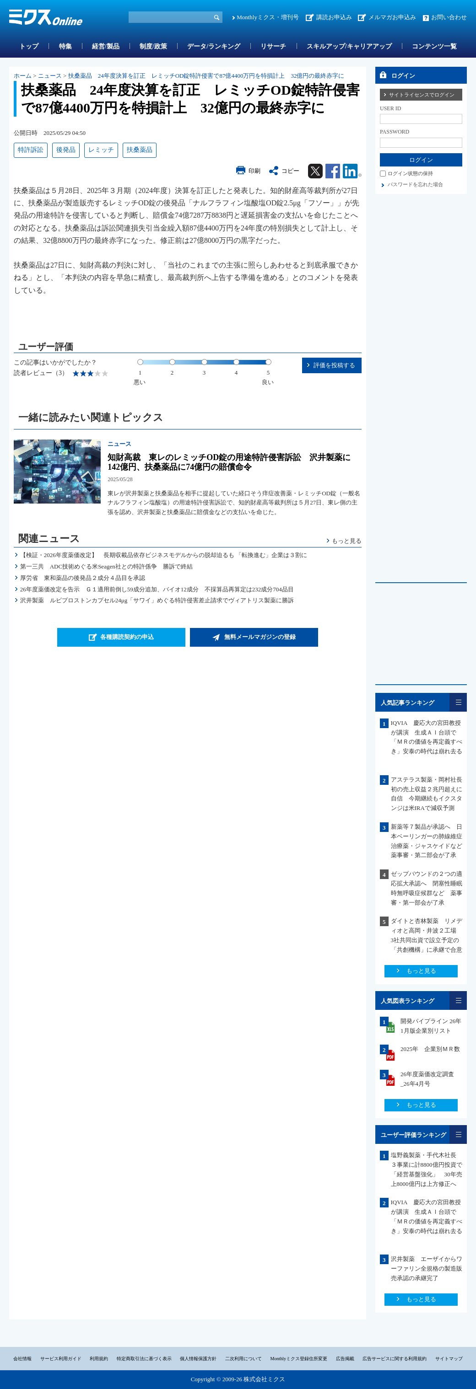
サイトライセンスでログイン (421, 94)
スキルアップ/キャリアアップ (349, 46)
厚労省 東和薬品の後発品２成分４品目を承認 (82, 577)
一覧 (458, 702)
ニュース (50, 75)
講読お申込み (334, 17)
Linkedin (352, 171)
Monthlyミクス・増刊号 (268, 17)
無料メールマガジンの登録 (260, 636)
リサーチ (273, 46)
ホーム (23, 75)
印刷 (254, 170)
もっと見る (347, 540)
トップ (28, 46)
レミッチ (101, 149)
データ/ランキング (213, 46)
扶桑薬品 (139, 149)
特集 (65, 46)
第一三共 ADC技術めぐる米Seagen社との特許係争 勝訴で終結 (106, 566)
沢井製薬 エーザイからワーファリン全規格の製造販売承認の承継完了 (426, 1268)
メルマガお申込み (392, 17)
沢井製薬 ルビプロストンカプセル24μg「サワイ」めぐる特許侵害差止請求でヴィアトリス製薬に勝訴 (157, 600)
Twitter (315, 171)
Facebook (332, 171)
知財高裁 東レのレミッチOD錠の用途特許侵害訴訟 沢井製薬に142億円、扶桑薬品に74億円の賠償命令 (229, 462)
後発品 (66, 149)
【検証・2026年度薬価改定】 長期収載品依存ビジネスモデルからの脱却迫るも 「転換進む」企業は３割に (163, 555)
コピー (290, 170)
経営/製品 (105, 46)
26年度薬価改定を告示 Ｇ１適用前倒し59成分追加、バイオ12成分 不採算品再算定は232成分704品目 (157, 589)
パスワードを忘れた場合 (415, 184)
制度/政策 (153, 46)
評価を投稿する (334, 365)
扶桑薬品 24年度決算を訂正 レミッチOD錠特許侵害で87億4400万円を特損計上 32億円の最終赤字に (206, 75)
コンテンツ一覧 (434, 46)
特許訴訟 (30, 149)
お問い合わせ (449, 17)
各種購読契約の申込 (127, 636)
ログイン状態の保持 (410, 173)
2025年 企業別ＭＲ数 (430, 1049)
